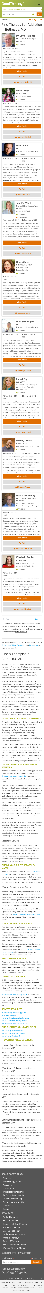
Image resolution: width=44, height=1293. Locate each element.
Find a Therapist (10, 1217)
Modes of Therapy (11, 1227)
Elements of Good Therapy (15, 1224)
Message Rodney (23, 487)
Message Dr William (23, 549)
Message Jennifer (23, 253)
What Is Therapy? (11, 1238)
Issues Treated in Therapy (15, 1244)
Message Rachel (23, 137)
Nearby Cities (35, 19)
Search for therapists (9, 1015)
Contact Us (8, 1205)
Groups (6, 1209)
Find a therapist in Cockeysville (13, 1030)
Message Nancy (23, 313)
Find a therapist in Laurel (11, 1036)
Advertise (7, 1185)
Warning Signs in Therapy (15, 1248)
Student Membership (12, 1198)
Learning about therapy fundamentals (27, 914)
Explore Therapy (10, 1220)
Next (36, 619)
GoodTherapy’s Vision (13, 1181)
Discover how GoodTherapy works (14, 994)
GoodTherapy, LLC (24, 1279)
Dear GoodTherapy (12, 1231)
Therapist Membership (13, 1192)
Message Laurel (23, 432)
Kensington (33, 645)
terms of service (21, 632)
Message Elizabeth (23, 609)
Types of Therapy (11, 1241)
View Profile (22, 71)
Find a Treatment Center (14, 1234)
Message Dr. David (23, 82)
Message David (23, 195)
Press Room (8, 1188)
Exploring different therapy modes (14, 1021)
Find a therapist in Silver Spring (13, 1033)
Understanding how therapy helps (14, 776)
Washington (21, 645)
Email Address (8, 1258)
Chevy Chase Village (9, 645)
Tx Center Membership (13, 1195)
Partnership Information (14, 1202)
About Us (7, 1178)
